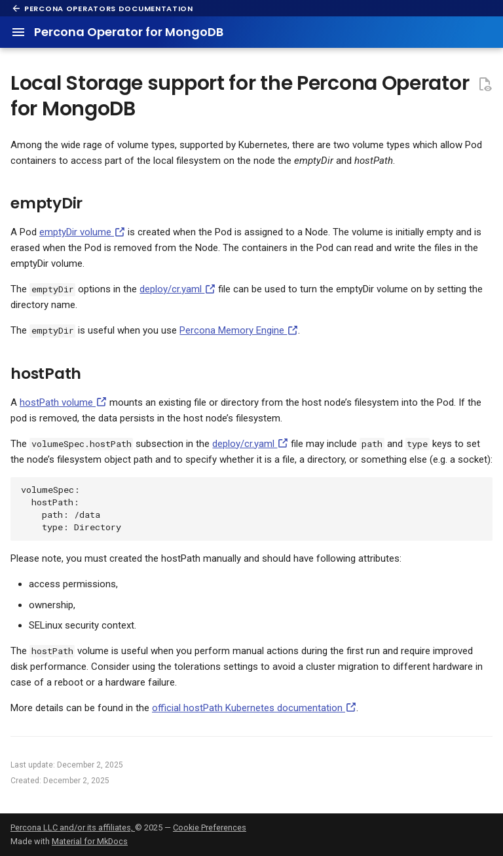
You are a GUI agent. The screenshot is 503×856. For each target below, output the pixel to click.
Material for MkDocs (90, 841)
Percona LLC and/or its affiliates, (72, 827)
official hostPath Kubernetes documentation (254, 708)
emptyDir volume (82, 232)
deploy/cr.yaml (177, 289)
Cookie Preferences (209, 827)
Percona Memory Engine (238, 330)
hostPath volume (63, 402)
